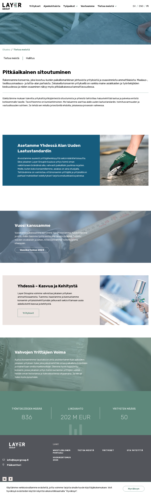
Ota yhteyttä (135, 450)
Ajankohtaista (52, 6)
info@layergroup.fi (17, 460)
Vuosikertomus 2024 (32, 250)
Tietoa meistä (106, 6)
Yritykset (35, 6)
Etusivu (6, 49)
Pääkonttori (14, 465)
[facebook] (11, 479)
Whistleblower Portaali (61, 451)
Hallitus (30, 58)
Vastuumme (88, 6)
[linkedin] (5, 479)
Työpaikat (69, 6)
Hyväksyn (133, 488)
